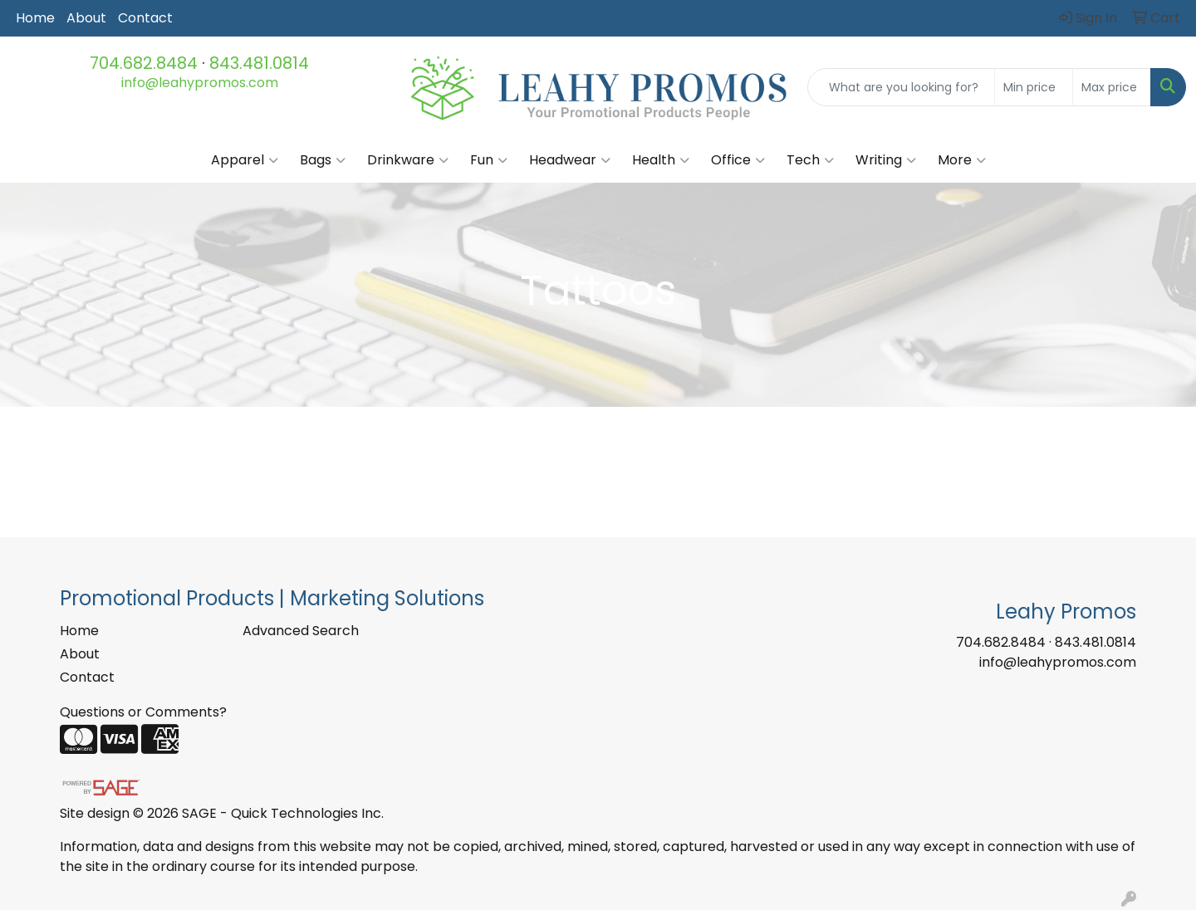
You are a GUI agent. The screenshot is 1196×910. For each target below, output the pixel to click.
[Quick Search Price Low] (1033, 87)
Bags (323, 160)
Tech (810, 160)
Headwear (569, 160)
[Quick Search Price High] (1111, 87)
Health (660, 160)
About (86, 17)
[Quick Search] (901, 87)
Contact (145, 17)
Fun (488, 160)
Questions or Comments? (143, 712)
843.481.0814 (259, 63)
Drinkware (407, 160)
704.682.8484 (144, 63)
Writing (885, 160)
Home (35, 17)
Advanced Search (301, 630)
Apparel (244, 160)
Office (738, 160)
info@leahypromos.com (199, 82)
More (962, 160)
